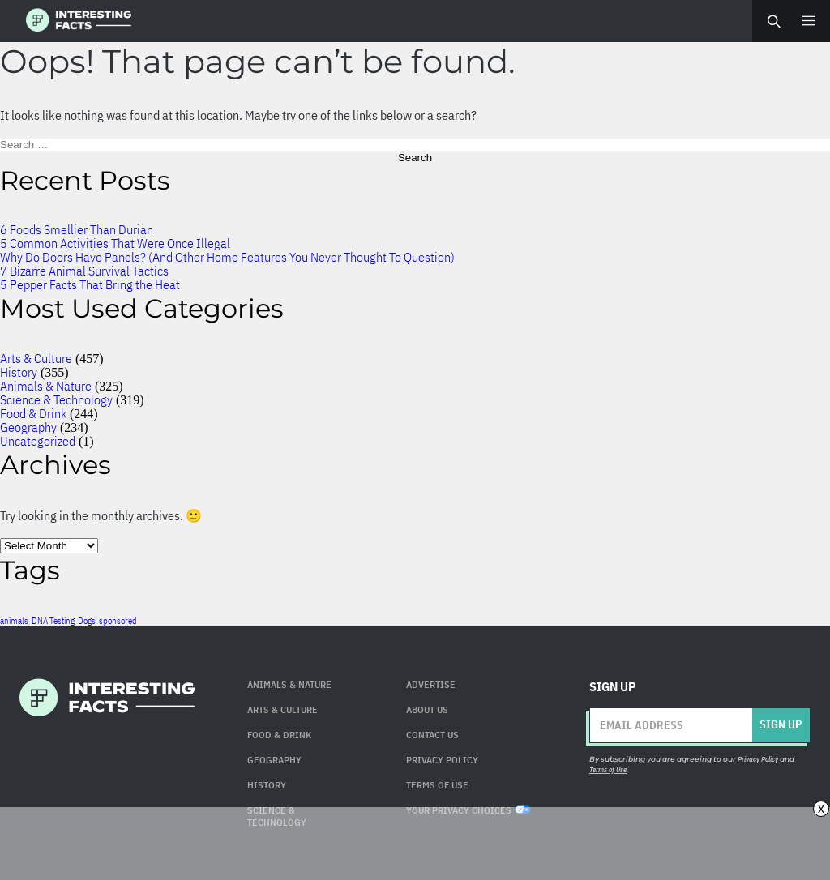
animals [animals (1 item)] (14, 620)
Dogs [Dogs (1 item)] (87, 620)
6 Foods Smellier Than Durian (76, 229)
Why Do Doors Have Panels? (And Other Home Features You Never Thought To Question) (227, 257)
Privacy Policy (442, 760)
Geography (28, 427)
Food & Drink (33, 413)
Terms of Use (608, 769)
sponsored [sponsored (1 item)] (118, 620)
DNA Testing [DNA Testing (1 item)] (53, 620)
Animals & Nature (46, 386)
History (18, 372)
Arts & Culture (36, 358)
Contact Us (432, 734)
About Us (427, 709)
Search (773, 21)
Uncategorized (37, 441)
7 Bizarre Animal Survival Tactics (84, 271)
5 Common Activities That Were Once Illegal (115, 243)
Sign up (780, 724)
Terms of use (437, 785)
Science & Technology (56, 399)
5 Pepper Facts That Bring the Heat (90, 284)
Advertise (431, 684)
